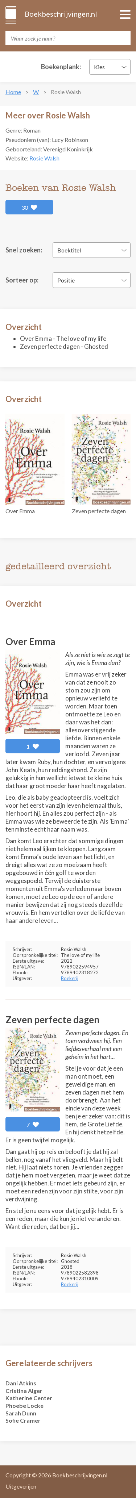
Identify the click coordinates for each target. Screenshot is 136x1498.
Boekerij (69, 978)
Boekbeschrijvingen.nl (60, 13)
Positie (66, 280)
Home (13, 91)
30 (29, 207)
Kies (99, 66)
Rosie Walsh (44, 158)
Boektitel (69, 250)
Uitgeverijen (20, 1486)
